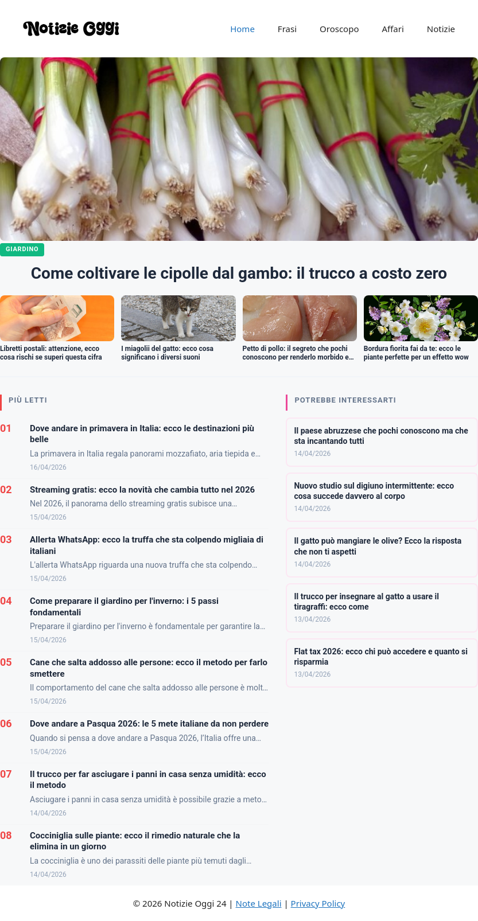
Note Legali (259, 903)
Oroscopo (339, 28)
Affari (392, 28)
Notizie (441, 28)
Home (242, 28)
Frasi (287, 28)
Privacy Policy (318, 903)
